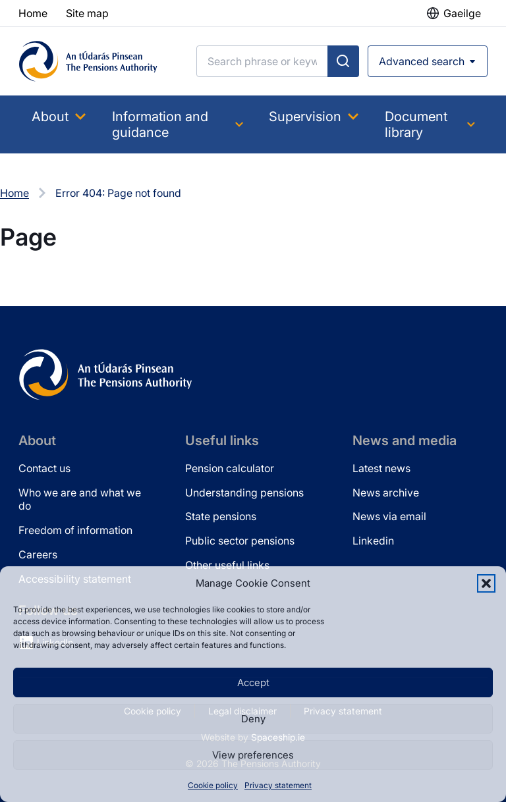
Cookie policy (213, 785)
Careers (37, 554)
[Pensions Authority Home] (88, 61)
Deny (253, 718)
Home (14, 193)
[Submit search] (343, 61)
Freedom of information (75, 530)
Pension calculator (229, 468)
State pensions (220, 516)
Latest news (381, 468)
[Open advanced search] (428, 61)
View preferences (253, 755)
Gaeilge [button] (462, 13)
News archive (385, 492)
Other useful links (227, 565)
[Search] (262, 61)
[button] (486, 583)
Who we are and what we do (79, 499)
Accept (253, 682)
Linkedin (373, 540)
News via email (389, 516)
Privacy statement (278, 785)
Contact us (44, 468)
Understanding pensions (244, 492)
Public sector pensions (240, 540)
